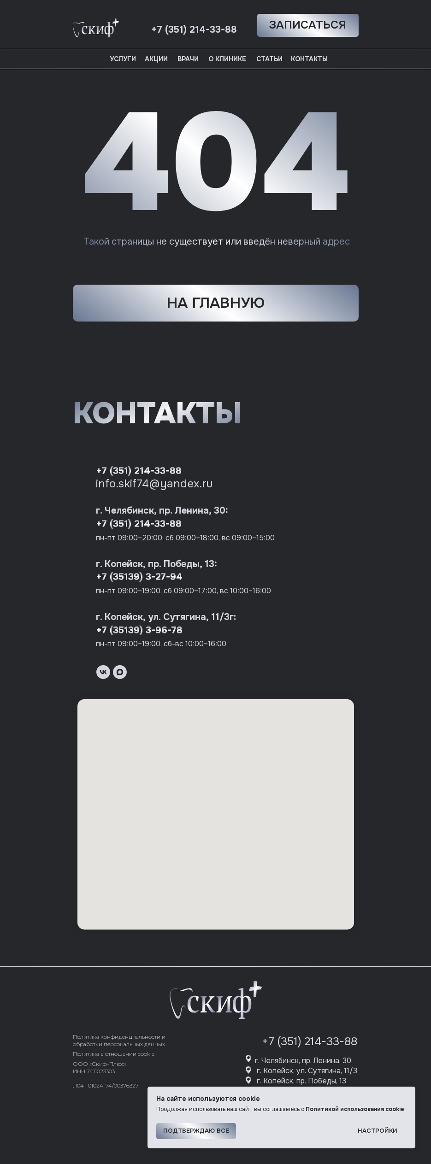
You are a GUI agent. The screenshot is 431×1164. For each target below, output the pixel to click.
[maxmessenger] (120, 672)
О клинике (227, 59)
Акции (156, 59)
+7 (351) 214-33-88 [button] (194, 29)
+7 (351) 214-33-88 (139, 471)
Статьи (269, 59)
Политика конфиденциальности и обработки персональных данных (119, 1040)
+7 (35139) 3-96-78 (139, 630)
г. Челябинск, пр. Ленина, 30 (303, 1060)
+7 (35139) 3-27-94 (139, 577)
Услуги (123, 59)
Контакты (309, 59)
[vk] (103, 672)
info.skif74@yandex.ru (154, 484)
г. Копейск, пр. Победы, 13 (301, 1081)
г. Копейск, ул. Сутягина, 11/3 (307, 1071)
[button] (308, 25)
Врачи (188, 59)
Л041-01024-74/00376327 (106, 1085)
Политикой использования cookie (355, 1109)
